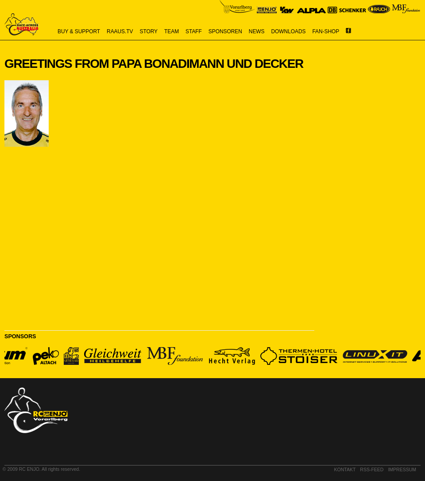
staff (193, 31)
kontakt (345, 469)
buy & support (79, 31)
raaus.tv (120, 31)
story (149, 31)
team (171, 31)
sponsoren (225, 31)
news (257, 31)
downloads (288, 31)
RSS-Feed (371, 469)
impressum (402, 469)
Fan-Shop (326, 31)
